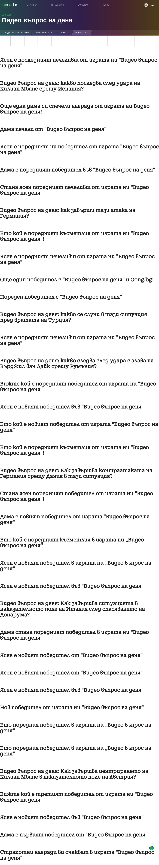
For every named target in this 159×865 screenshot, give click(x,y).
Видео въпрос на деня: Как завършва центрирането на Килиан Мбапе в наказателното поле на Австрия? (74, 774)
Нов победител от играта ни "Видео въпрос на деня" (72, 707)
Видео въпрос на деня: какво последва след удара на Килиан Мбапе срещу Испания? (70, 86)
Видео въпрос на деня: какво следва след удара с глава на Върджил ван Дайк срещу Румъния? (77, 363)
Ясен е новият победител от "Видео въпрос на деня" (71, 655)
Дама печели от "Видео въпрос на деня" (53, 129)
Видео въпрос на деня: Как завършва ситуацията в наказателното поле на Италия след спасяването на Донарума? (72, 609)
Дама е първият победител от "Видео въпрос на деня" (73, 835)
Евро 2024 (6, 15)
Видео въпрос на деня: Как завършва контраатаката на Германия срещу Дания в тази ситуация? (76, 473)
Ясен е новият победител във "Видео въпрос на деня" (72, 407)
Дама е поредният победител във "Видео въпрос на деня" (77, 170)
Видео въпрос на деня (37, 20)
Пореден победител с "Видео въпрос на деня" (61, 297)
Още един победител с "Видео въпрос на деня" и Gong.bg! (77, 279)
